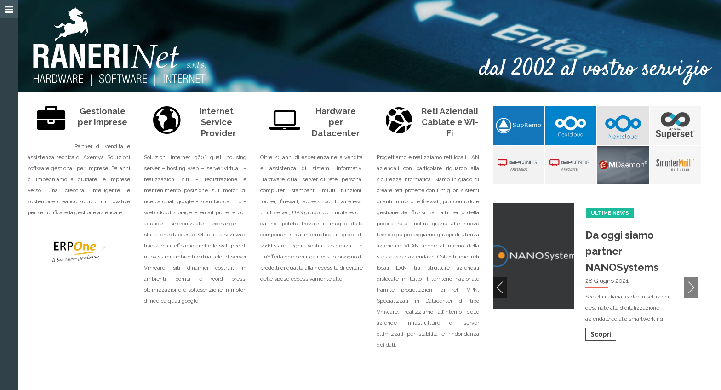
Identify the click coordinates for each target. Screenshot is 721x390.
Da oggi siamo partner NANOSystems (621, 251)
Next (691, 287)
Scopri (600, 334)
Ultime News (610, 213)
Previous (500, 287)
